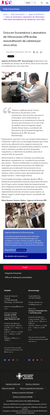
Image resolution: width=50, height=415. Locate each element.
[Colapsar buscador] (41, 3)
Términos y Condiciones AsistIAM (22, 397)
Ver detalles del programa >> (16, 256)
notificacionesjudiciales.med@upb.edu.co (13, 351)
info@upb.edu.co (34, 304)
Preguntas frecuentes (13, 273)
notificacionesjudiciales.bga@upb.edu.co (38, 340)
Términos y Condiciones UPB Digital (22, 392)
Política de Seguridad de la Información (31, 388)
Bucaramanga (21, 250)
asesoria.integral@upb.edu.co (13, 307)
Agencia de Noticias (36, 14)
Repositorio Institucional (13, 384)
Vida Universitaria (18, 14)
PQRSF (25, 267)
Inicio (5, 14)
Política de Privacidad (8, 388)
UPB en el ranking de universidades (18, 277)
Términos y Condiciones (32, 384)
